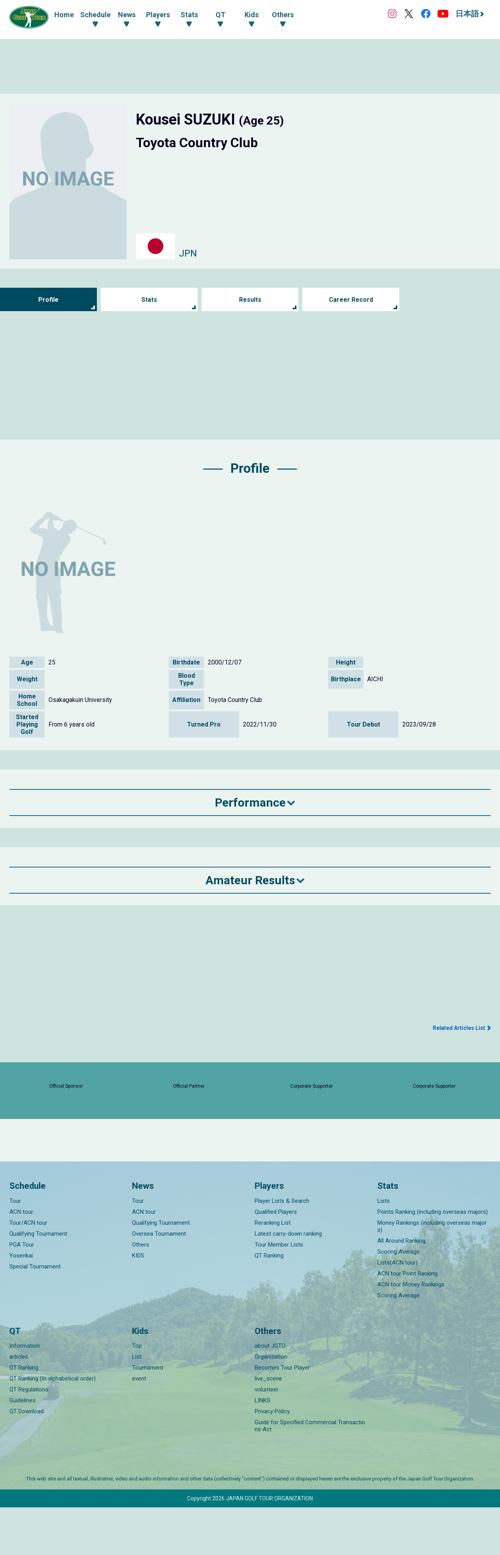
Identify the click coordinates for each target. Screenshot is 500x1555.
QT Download (26, 1458)
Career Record (350, 300)
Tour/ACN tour (28, 1270)
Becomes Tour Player (282, 1415)
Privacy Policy (272, 1458)
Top (137, 1393)
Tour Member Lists (279, 1291)
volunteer (267, 1437)
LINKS (262, 1448)
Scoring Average (398, 1298)
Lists (383, 1248)
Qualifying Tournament (38, 1280)
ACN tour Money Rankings (411, 1331)
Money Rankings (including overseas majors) (432, 1273)
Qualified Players (276, 1259)
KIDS (138, 1302)
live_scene (268, 1426)
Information (24, 1393)
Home (64, 15)
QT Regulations (28, 1437)
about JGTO (270, 1393)
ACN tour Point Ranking (407, 1320)
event (139, 1426)
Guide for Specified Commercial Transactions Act (310, 1473)
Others (140, 1291)
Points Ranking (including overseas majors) (432, 1259)
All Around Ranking (401, 1287)
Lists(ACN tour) (397, 1309)
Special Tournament (35, 1313)
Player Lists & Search (282, 1248)
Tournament (147, 1415)
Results (250, 300)
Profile (48, 300)
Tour (15, 1248)
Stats (149, 300)
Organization (271, 1404)
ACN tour (21, 1259)
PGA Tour (21, 1291)
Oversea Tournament (159, 1280)
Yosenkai (21, 1302)
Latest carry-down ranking (288, 1280)
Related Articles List (459, 1028)
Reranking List (273, 1270)
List (136, 1404)
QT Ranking (269, 1302)
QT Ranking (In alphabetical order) (52, 1426)
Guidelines (22, 1448)
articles (18, 1404)
